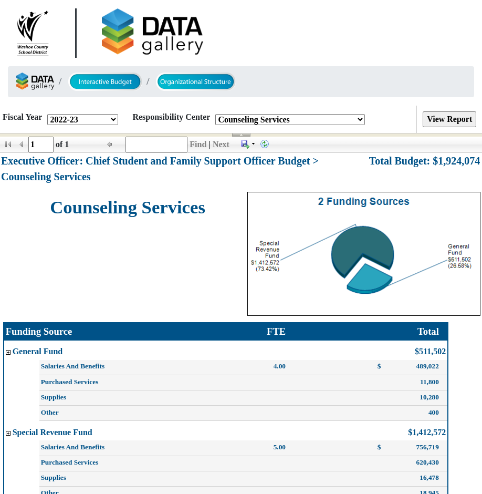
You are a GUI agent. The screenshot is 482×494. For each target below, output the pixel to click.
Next (221, 144)
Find (198, 144)
